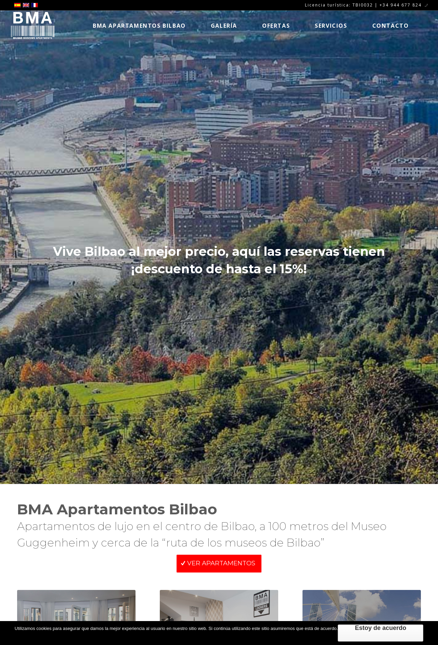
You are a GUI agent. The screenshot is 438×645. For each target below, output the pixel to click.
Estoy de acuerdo (380, 627)
